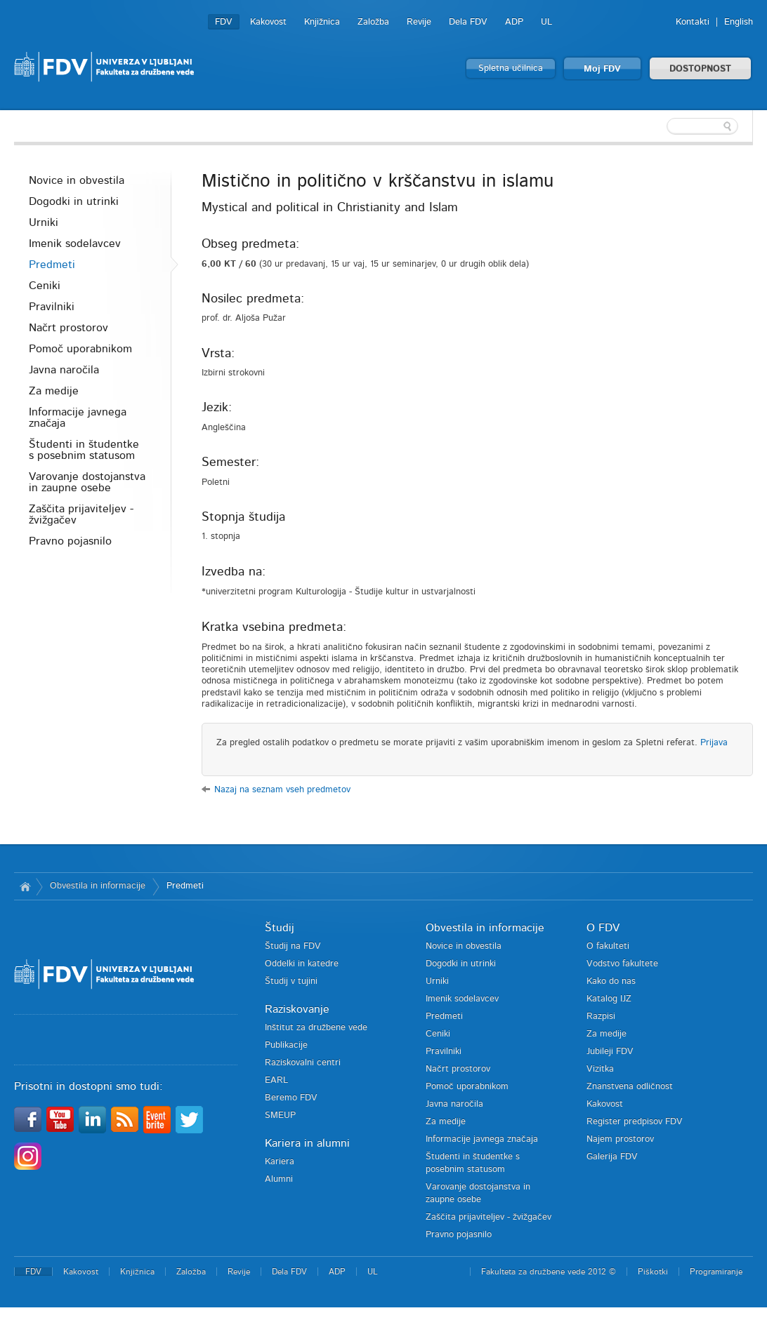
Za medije (54, 390)
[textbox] (662, 126)
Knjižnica (322, 22)
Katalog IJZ (608, 999)
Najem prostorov (620, 1139)
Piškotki (653, 1271)
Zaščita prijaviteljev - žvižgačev (81, 514)
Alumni (279, 1179)
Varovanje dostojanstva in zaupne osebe (87, 482)
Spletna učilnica (510, 68)
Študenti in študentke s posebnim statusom (84, 450)
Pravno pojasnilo (70, 541)
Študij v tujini (291, 981)
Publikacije (286, 1045)
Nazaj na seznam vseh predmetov (282, 789)
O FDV (603, 927)
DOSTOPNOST (700, 69)
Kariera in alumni (307, 1143)
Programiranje (716, 1271)
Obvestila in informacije (97, 886)
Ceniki (44, 285)
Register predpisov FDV (634, 1121)
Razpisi (600, 1016)
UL (546, 22)
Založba (373, 22)
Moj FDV (602, 69)
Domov (25, 886)
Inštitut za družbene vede (316, 1027)
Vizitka (600, 1069)
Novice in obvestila (76, 180)
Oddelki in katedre (302, 963)
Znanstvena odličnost (629, 1086)
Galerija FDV (612, 1156)
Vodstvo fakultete (622, 963)
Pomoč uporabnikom (80, 348)
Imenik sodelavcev (75, 243)
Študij (279, 927)
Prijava (714, 742)
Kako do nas (611, 981)
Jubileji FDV (610, 1051)
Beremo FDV (291, 1097)
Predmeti (52, 264)
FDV (223, 22)
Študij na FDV (293, 946)
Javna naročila (64, 369)
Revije (419, 22)
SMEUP (280, 1115)
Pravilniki (51, 306)
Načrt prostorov (68, 327)
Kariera (279, 1161)
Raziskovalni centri (303, 1062)
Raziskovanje (297, 1009)
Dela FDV (468, 22)
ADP (514, 22)
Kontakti (692, 22)
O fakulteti (607, 946)
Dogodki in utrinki (74, 201)
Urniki (43, 222)
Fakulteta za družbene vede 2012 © (548, 1271)
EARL (276, 1080)
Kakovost (268, 22)
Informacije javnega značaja (77, 417)
